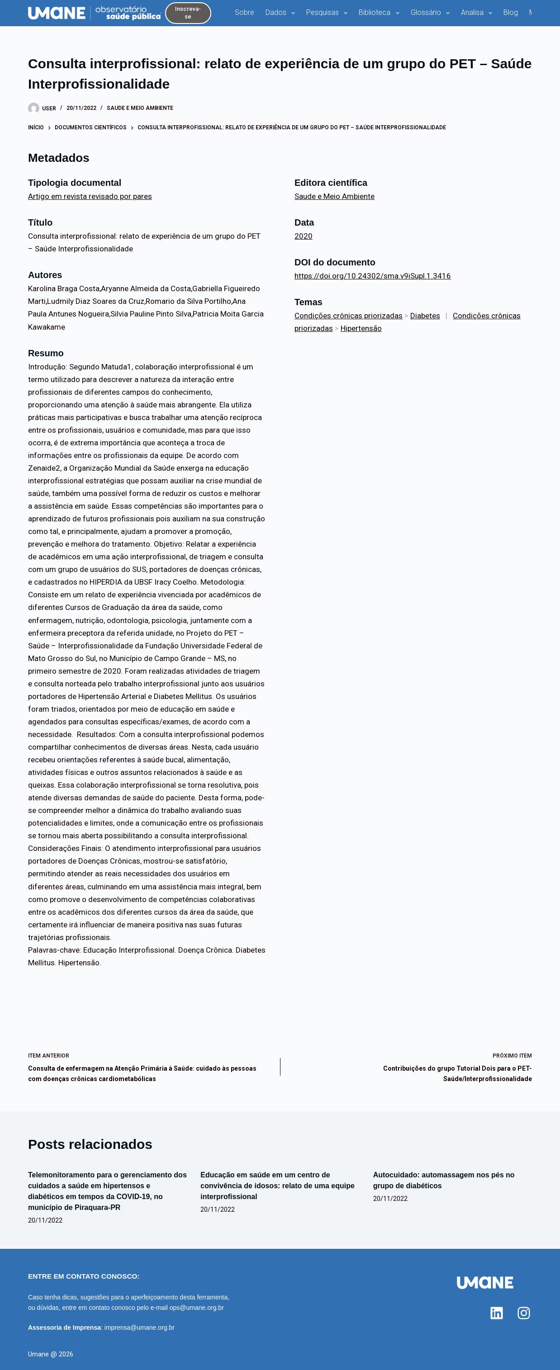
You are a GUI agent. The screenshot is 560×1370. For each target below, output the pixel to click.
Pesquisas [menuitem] (328, 13)
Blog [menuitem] (510, 12)
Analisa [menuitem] (478, 13)
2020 (303, 236)
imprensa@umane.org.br (139, 1327)
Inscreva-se (188, 12)
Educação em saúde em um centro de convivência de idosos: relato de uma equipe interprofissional (277, 1185)
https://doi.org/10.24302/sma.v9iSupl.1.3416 (372, 275)
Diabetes (425, 315)
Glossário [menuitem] (432, 13)
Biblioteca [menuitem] (381, 13)
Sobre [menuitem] (244, 12)
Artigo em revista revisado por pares (90, 196)
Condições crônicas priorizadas (348, 315)
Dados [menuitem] (282, 13)
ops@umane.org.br (197, 1307)
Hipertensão (361, 328)
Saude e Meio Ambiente (140, 108)
